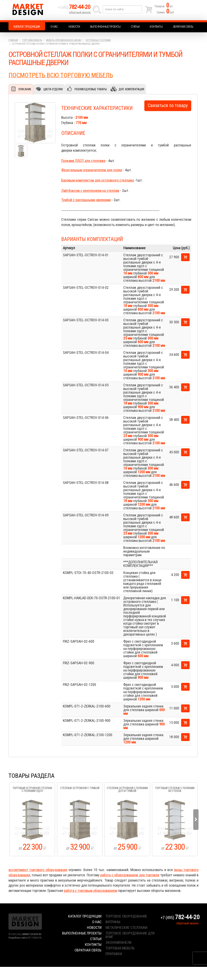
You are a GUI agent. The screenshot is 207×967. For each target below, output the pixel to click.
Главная (13, 40)
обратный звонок (80, 13)
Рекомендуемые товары (90, 89)
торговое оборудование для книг (130, 935)
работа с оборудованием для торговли (129, 875)
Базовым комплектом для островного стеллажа (97, 180)
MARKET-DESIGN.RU (31, 934)
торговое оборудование (126, 916)
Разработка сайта (17, 938)
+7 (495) (75, 8)
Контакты (156, 26)
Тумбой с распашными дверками (86, 200)
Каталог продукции (27, 26)
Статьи (135, 26)
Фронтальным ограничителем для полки (91, 170)
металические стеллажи (126, 928)
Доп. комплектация (131, 89)
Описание (24, 89)
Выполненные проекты (105, 26)
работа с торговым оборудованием (90, 891)
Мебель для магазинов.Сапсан (63, 40)
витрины (113, 922)
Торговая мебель (32, 40)
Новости (74, 26)
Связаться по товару (168, 105)
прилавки (114, 954)
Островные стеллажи (98, 40)
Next (196, 819)
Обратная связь (183, 26)
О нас (54, 26)
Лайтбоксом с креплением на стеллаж (90, 191)
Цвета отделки (52, 89)
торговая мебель (120, 948)
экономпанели (118, 943)
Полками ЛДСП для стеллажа (83, 161)
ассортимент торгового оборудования (37, 870)
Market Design (32, 10)
